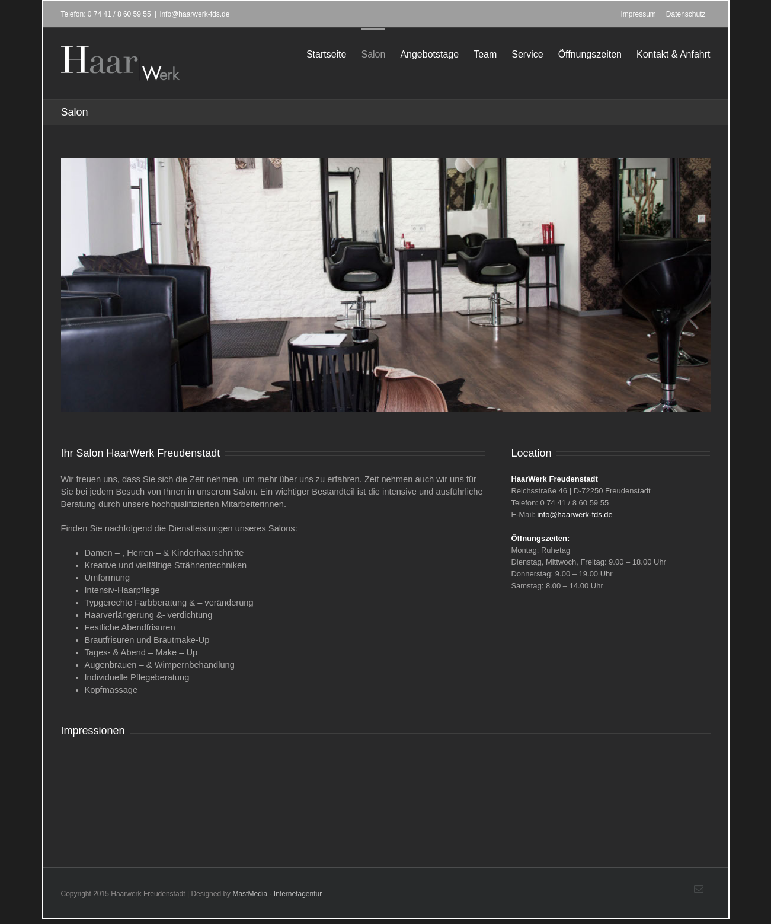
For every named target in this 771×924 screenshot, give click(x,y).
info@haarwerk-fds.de (195, 14)
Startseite (326, 54)
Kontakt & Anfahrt (673, 54)
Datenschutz (686, 14)
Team (485, 54)
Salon (373, 54)
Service (527, 54)
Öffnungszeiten (590, 54)
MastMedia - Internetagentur (277, 894)
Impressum (637, 14)
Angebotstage (429, 54)
